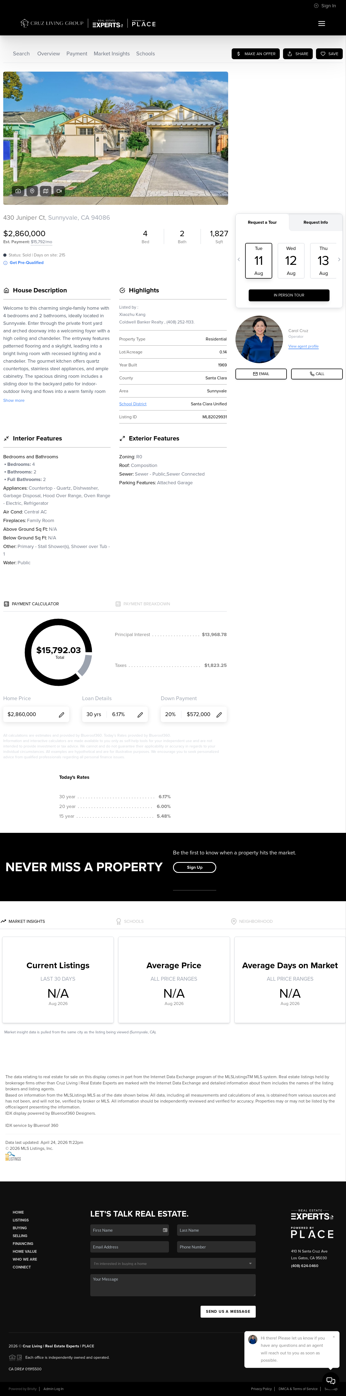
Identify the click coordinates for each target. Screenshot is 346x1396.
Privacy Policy (261, 1389)
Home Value (25, 1251)
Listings (21, 1220)
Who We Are (25, 1259)
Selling (20, 1236)
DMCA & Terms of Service (298, 1389)
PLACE (88, 1346)
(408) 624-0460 (304, 1266)
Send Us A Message (228, 1311)
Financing (23, 1243)
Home (18, 1212)
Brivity (31, 1389)
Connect (22, 1267)
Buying (20, 1228)
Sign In (325, 5)
